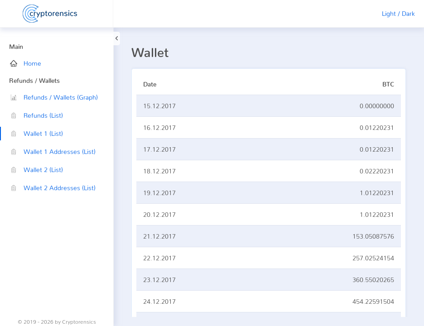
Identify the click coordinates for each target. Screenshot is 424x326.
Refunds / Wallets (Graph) (54, 97)
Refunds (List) (36, 115)
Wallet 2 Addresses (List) (53, 188)
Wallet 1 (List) (36, 133)
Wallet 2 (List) (36, 169)
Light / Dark (398, 13)
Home (25, 63)
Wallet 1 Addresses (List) (53, 151)
